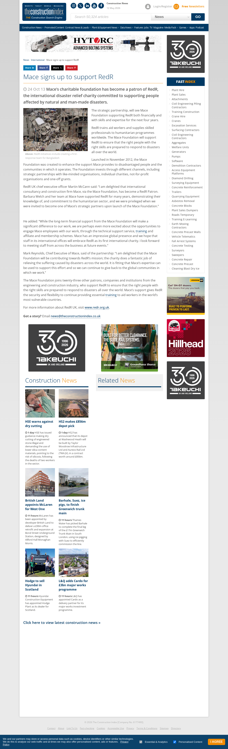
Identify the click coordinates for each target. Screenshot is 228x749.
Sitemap (164, 728)
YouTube (94, 6)
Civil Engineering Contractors (182, 136)
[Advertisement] (93, 670)
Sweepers (178, 255)
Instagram (73, 6)
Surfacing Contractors (185, 130)
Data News (125, 27)
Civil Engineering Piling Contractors (186, 105)
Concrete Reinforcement (187, 187)
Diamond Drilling (182, 178)
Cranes (176, 121)
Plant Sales (179, 94)
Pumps (176, 156)
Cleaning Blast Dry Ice (185, 268)
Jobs (146, 27)
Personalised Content (187, 741)
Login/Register (162, 6)
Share (28, 67)
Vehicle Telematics (183, 236)
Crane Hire (178, 116)
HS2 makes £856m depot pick (72, 423)
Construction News (31, 27)
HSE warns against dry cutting (39, 423)
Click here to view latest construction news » (62, 622)
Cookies (101, 728)
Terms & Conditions (147, 728)
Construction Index (44, 12)
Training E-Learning (184, 219)
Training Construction (185, 112)
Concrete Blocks (182, 205)
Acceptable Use (116, 728)
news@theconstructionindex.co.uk (76, 316)
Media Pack (170, 27)
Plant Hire (178, 90)
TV (151, 27)
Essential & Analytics (153, 741)
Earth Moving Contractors (180, 225)
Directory (176, 728)
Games (182, 27)
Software (177, 161)
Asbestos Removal (183, 201)
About (61, 728)
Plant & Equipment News (104, 27)
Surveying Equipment (185, 183)
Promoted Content (54, 27)
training (141, 231)
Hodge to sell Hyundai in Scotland (35, 585)
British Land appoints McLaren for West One (38, 504)
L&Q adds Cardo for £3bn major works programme (73, 585)
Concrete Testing (182, 245)
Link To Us (72, 728)
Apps (191, 27)
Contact (51, 728)
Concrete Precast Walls (186, 232)
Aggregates (179, 142)
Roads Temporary (183, 215)
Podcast (200, 27)
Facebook (101, 6)
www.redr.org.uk (97, 307)
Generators (179, 152)
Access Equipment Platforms (183, 171)
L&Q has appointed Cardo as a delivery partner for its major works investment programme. (72, 603)
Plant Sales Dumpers (185, 210)
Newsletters (193, 6)
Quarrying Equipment (185, 196)
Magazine (158, 27)
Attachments (180, 99)
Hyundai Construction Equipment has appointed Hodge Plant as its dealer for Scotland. (39, 603)
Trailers (176, 192)
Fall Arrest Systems (184, 241)
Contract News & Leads (77, 27)
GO (198, 17)
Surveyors (178, 250)
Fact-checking (87, 728)
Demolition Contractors (186, 165)
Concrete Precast (182, 264)
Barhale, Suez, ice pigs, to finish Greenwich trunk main (72, 506)
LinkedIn (87, 6)
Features (138, 27)
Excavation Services (184, 125)
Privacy (130, 728)
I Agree (216, 741)
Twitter (80, 6)
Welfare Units (180, 147)
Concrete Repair (182, 259)
